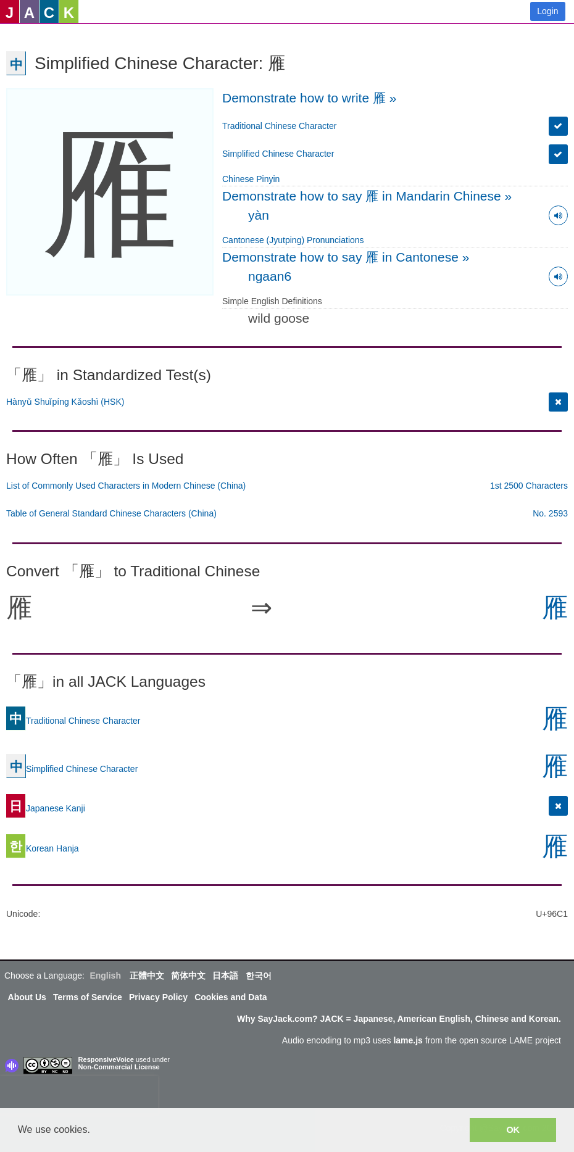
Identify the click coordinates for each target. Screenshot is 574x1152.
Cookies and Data (230, 997)
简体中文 (188, 975)
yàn (258, 215)
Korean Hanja (42, 848)
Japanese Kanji (45, 808)
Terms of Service (87, 997)
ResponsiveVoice (106, 1059)
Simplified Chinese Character (278, 154)
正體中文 (147, 975)
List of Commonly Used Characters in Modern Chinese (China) (126, 486)
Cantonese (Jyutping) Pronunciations (293, 240)
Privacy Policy (158, 997)
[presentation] (79, 1094)
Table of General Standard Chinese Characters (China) (111, 513)
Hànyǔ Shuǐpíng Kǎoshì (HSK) (65, 402)
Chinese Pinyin (251, 179)
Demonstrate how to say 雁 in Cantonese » (345, 257)
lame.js (407, 1040)
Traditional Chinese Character (279, 126)
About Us (27, 997)
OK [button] (513, 1130)
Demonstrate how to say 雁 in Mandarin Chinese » (367, 196)
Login (547, 11)
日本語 (225, 975)
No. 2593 (550, 513)
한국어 (259, 975)
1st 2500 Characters (529, 486)
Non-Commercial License (119, 1067)
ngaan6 (269, 276)
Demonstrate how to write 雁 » (309, 98)
